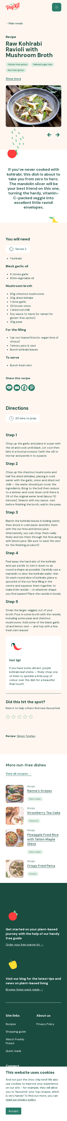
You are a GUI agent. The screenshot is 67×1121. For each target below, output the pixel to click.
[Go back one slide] (49, 134)
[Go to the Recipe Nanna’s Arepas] (15, 800)
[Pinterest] (31, 387)
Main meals (16, 23)
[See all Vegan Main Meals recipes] (35, 805)
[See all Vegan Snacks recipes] (33, 880)
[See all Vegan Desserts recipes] (33, 827)
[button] (56, 7)
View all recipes (18, 777)
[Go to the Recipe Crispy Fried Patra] (15, 875)
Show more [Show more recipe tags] (13, 79)
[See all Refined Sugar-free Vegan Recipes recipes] (42, 64)
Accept (13, 1111)
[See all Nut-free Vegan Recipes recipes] (16, 70)
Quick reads (13, 1051)
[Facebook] (24, 387)
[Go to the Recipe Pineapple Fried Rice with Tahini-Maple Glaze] (15, 849)
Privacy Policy (45, 1024)
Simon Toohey (26, 736)
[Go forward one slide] (57, 134)
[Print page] (9, 387)
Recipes (11, 1024)
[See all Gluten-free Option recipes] (17, 64)
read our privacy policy (21, 1099)
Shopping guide (16, 1031)
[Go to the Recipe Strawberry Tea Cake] (15, 822)
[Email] (17, 387)
